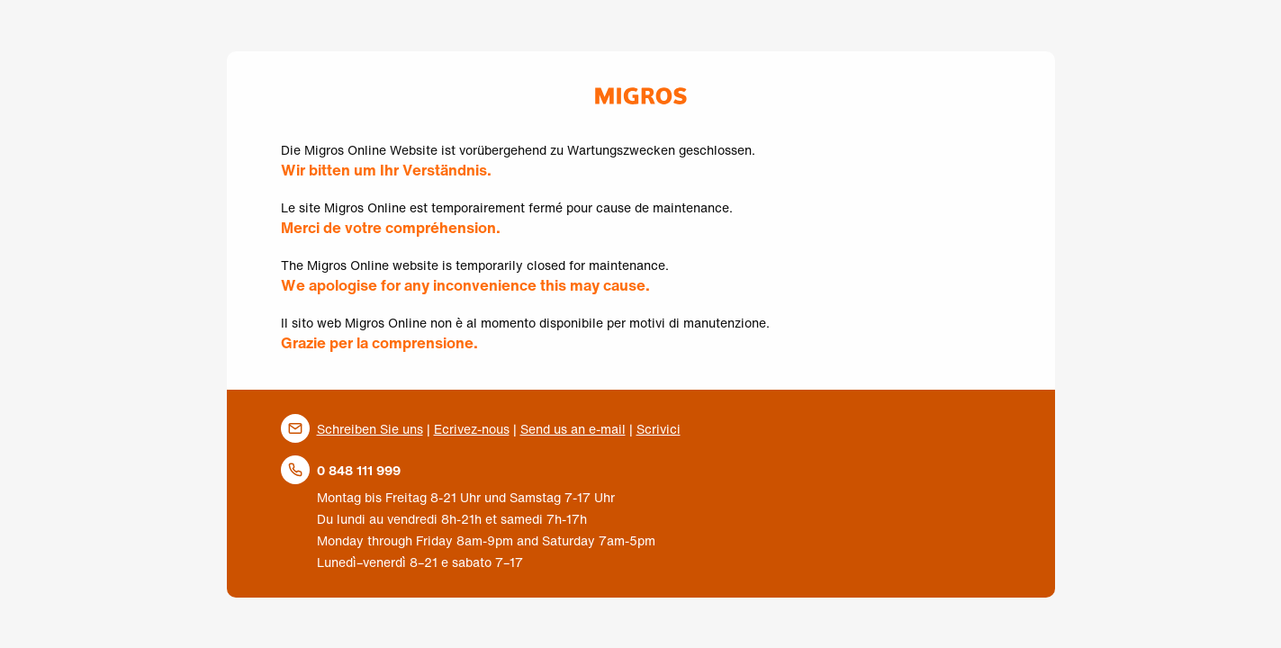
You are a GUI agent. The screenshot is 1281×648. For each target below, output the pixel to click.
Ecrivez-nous (472, 428)
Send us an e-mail (573, 428)
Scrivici (658, 428)
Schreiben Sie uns (370, 428)
